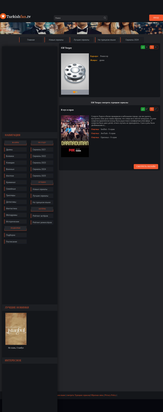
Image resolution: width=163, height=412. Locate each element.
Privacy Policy (110, 395)
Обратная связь (97, 395)
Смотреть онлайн (145, 166)
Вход (156, 18)
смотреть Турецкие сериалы (78, 395)
